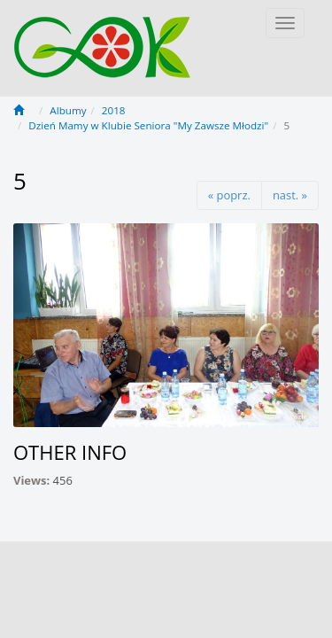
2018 (114, 110)
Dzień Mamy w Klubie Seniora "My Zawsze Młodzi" (148, 125)
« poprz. (229, 195)
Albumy (68, 110)
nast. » (290, 195)
